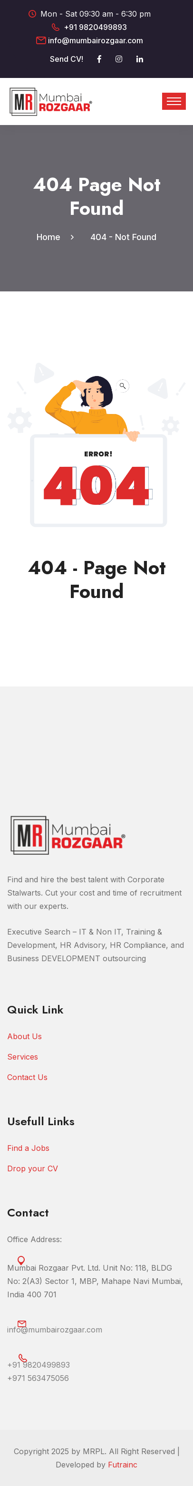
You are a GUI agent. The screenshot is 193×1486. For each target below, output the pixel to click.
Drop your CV (32, 1168)
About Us (24, 1036)
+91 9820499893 (95, 27)
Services (22, 1056)
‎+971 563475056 (38, 1378)
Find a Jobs (28, 1148)
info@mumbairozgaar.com (95, 40)
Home (51, 237)
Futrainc (122, 1464)
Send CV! (66, 59)
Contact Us (27, 1077)
